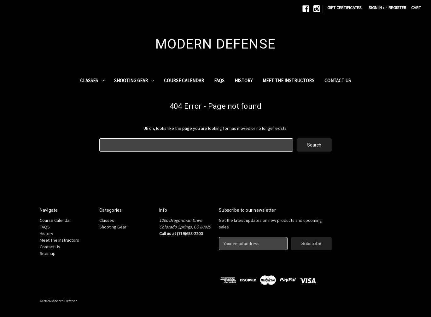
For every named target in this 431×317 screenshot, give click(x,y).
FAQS (219, 81)
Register (397, 7)
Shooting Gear (134, 81)
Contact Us (337, 81)
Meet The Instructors (288, 81)
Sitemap (47, 253)
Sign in (375, 7)
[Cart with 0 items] (416, 7)
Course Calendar (184, 81)
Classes (92, 81)
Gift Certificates (344, 7)
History (244, 81)
